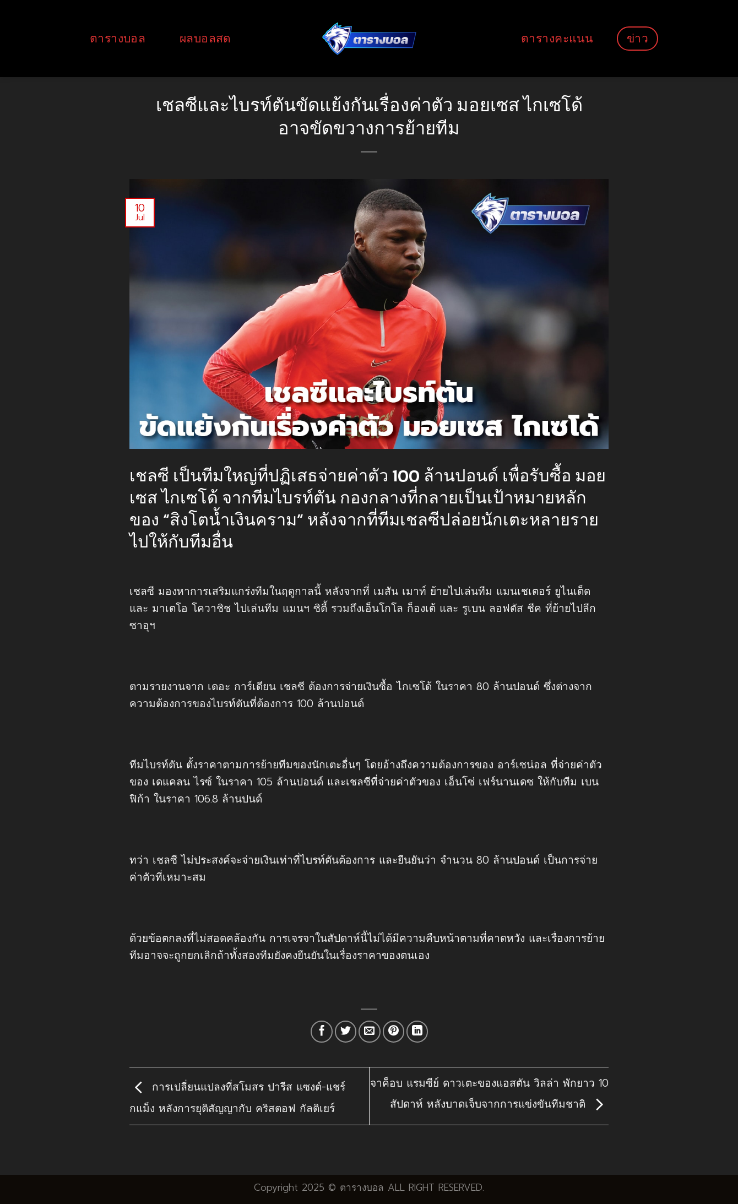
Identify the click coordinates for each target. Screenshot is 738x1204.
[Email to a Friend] (370, 1032)
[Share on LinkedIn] (417, 1032)
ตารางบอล (117, 38)
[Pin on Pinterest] (394, 1032)
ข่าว (637, 38)
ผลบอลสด (205, 38)
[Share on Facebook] (322, 1032)
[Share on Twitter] (346, 1032)
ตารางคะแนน (557, 38)
